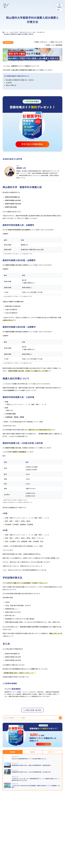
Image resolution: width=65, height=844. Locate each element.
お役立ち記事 (14, 32)
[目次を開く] (59, 10)
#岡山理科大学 (8, 42)
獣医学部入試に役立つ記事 (27, 32)
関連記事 (32, 722)
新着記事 (12, 722)
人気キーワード (52, 722)
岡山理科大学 (41, 32)
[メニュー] (59, 5)
